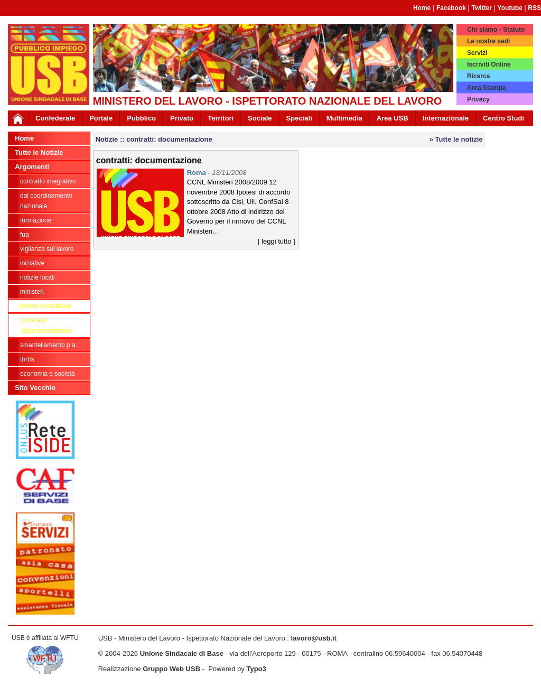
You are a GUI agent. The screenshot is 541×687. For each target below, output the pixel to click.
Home (422, 8)
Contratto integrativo (48, 181)
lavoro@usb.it (314, 638)
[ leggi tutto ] (276, 241)
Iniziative (32, 263)
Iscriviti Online (489, 64)
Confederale (55, 118)
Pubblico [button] (141, 118)
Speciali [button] (299, 118)
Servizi (477, 53)
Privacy (478, 99)
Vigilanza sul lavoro (46, 249)
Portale (101, 118)
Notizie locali (37, 277)
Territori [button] (221, 118)
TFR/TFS (27, 359)
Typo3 (256, 669)
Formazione (35, 220)
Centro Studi (503, 118)
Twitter (482, 8)
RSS (534, 8)
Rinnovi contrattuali (45, 306)
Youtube (510, 8)
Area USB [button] (392, 118)
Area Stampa (486, 87)
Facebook (451, 8)
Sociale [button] (260, 118)
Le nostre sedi (488, 41)
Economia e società (47, 373)
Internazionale (446, 118)
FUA (24, 234)
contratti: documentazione (47, 325)
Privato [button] (181, 118)
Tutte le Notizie (39, 152)
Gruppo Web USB (171, 669)
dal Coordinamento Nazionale (46, 201)
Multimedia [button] (344, 118)
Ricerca (478, 76)
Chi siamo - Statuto (496, 29)
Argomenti (32, 167)
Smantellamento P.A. (48, 345)
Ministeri (32, 291)
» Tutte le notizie (456, 139)
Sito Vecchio (35, 388)
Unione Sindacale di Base (181, 653)
